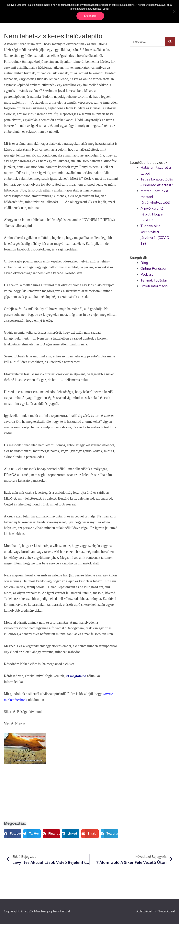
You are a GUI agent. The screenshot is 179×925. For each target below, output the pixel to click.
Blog (144, 263)
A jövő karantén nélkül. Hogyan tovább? (152, 215)
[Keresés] (170, 42)
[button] (12, 834)
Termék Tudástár (154, 281)
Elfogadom (90, 15)
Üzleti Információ (154, 286)
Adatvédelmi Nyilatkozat (155, 912)
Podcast (146, 275)
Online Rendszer (153, 269)
